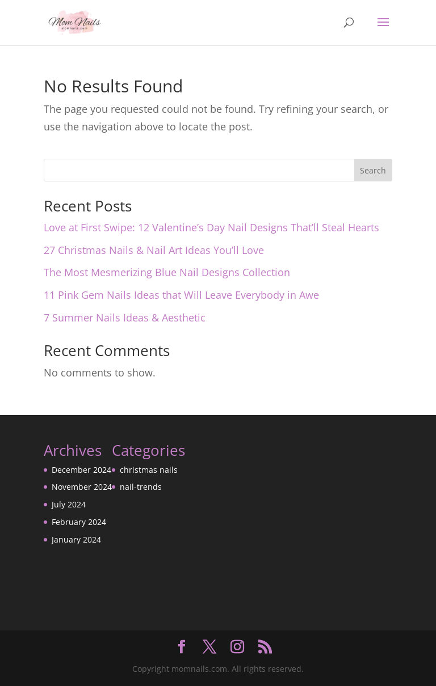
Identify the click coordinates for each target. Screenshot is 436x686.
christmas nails (149, 469)
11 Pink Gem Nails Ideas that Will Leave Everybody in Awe (181, 295)
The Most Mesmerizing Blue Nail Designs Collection (167, 272)
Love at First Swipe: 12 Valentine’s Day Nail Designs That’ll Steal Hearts (211, 227)
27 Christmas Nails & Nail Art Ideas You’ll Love (154, 250)
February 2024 (79, 521)
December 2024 (81, 469)
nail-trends (141, 486)
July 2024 (69, 504)
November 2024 (82, 486)
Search (373, 170)
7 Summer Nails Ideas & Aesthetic (125, 317)
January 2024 (76, 539)
